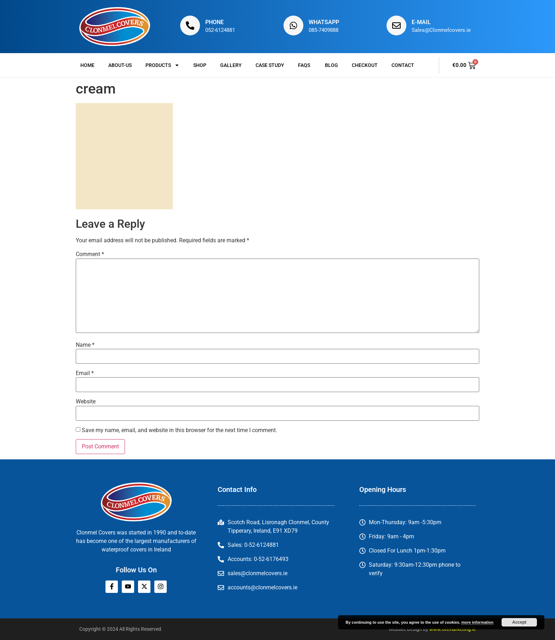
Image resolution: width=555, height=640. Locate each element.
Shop (199, 65)
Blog (331, 65)
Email (85, 373)
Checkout (365, 65)
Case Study (270, 65)
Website (86, 401)
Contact (402, 65)
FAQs (304, 65)
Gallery (231, 65)
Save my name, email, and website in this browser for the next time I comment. (179, 430)
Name (85, 345)
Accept (519, 622)
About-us (120, 65)
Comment (90, 254)
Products (162, 65)
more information (477, 622)
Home (87, 65)
